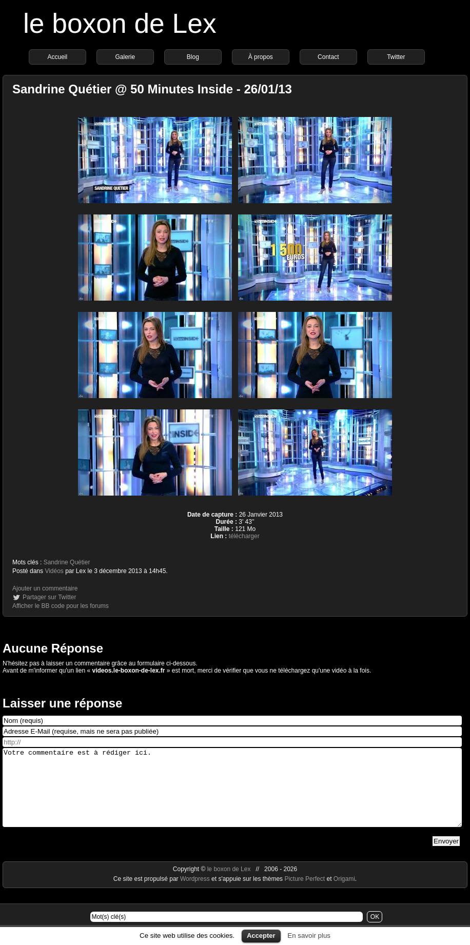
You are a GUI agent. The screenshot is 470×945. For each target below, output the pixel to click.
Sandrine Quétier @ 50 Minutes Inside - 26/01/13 (152, 89)
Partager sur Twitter (49, 597)
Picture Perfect (304, 894)
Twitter (396, 57)
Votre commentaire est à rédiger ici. (232, 795)
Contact (328, 57)
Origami (344, 894)
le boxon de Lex (120, 23)
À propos (260, 57)
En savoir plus (308, 935)
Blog (193, 57)
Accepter (261, 935)
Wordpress (195, 894)
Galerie (125, 57)
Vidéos (54, 571)
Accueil (57, 57)
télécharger (244, 536)
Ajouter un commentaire (44, 588)
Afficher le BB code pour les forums (60, 605)
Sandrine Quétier (67, 562)
